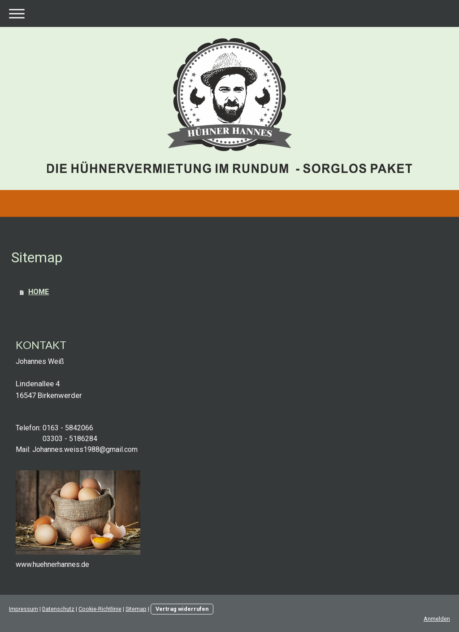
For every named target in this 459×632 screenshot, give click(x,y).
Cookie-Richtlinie (99, 608)
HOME (38, 291)
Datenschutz (58, 608)
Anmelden (437, 618)
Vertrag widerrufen (182, 608)
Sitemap (136, 608)
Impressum (23, 608)
